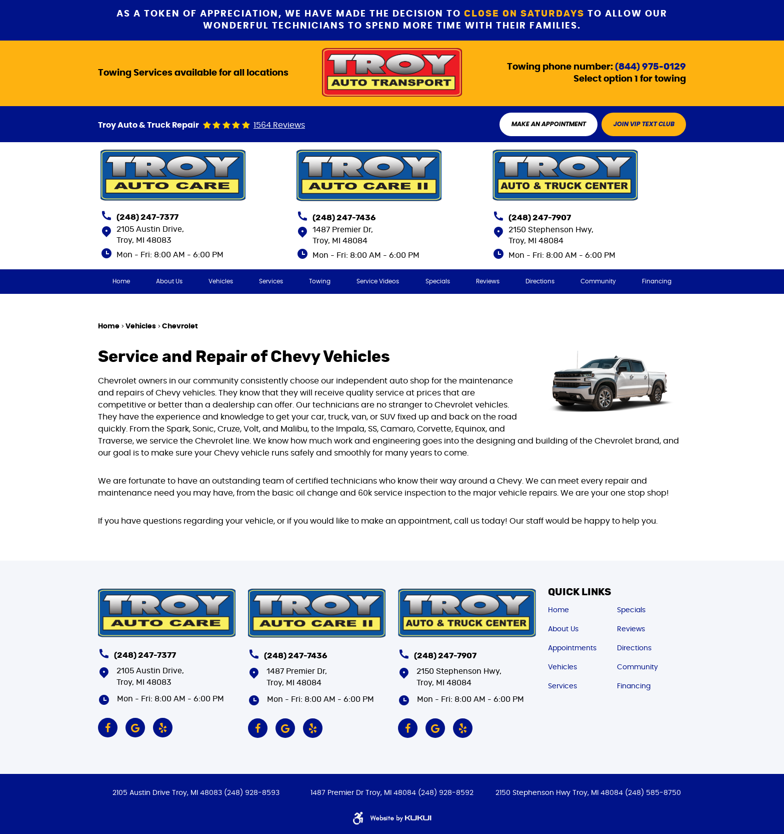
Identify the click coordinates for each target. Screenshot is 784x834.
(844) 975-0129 (650, 66)
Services (271, 282)
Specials (438, 282)
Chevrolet (180, 326)
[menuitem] (120, 281)
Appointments (572, 647)
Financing (657, 282)
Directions (540, 282)
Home (121, 282)
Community (598, 282)
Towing (319, 282)
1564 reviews (279, 126)
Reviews (488, 282)
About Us (169, 282)
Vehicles (220, 282)
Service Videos (378, 282)
